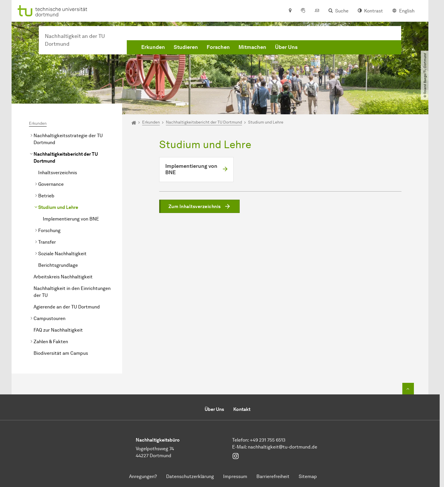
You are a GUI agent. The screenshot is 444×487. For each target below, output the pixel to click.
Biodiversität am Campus (61, 353)
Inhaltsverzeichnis (57, 172)
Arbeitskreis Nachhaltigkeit (63, 277)
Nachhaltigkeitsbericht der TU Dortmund (66, 157)
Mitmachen (252, 47)
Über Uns (286, 47)
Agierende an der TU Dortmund (67, 307)
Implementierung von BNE (71, 219)
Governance (51, 184)
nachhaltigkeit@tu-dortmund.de (282, 447)
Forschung (49, 230)
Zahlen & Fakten (51, 341)
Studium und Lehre (58, 207)
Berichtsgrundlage (58, 265)
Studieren (186, 47)
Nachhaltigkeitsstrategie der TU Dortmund (68, 139)
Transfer (47, 242)
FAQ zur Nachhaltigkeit (58, 330)
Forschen (218, 47)
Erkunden (153, 47)
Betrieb (46, 196)
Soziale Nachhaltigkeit (62, 253)
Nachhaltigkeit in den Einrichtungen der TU (72, 292)
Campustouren (49, 318)
